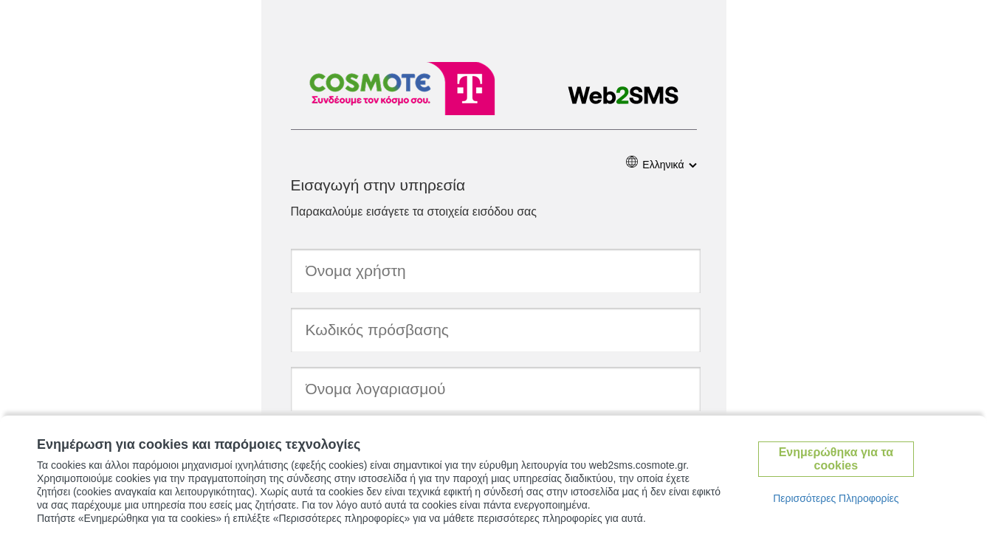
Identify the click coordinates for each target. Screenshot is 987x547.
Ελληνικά (663, 165)
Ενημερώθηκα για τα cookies (836, 459)
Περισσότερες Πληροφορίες (835, 498)
